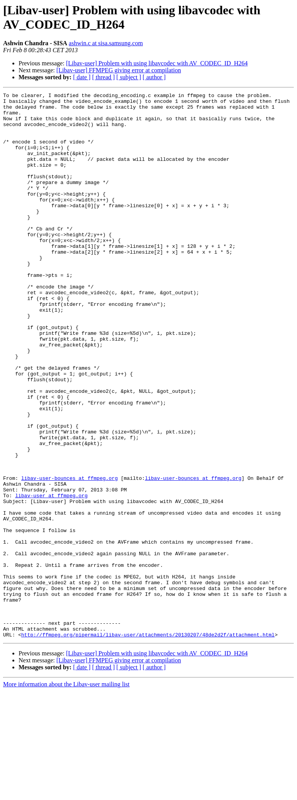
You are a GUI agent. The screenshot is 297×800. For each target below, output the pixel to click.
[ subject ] (128, 77)
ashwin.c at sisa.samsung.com (106, 43)
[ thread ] (103, 77)
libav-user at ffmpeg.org (51, 576)
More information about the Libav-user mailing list (66, 793)
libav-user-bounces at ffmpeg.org (69, 555)
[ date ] (81, 77)
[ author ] (154, 77)
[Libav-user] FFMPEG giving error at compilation (118, 70)
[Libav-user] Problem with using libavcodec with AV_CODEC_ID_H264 (157, 63)
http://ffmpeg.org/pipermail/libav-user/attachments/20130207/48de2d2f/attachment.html (148, 743)
